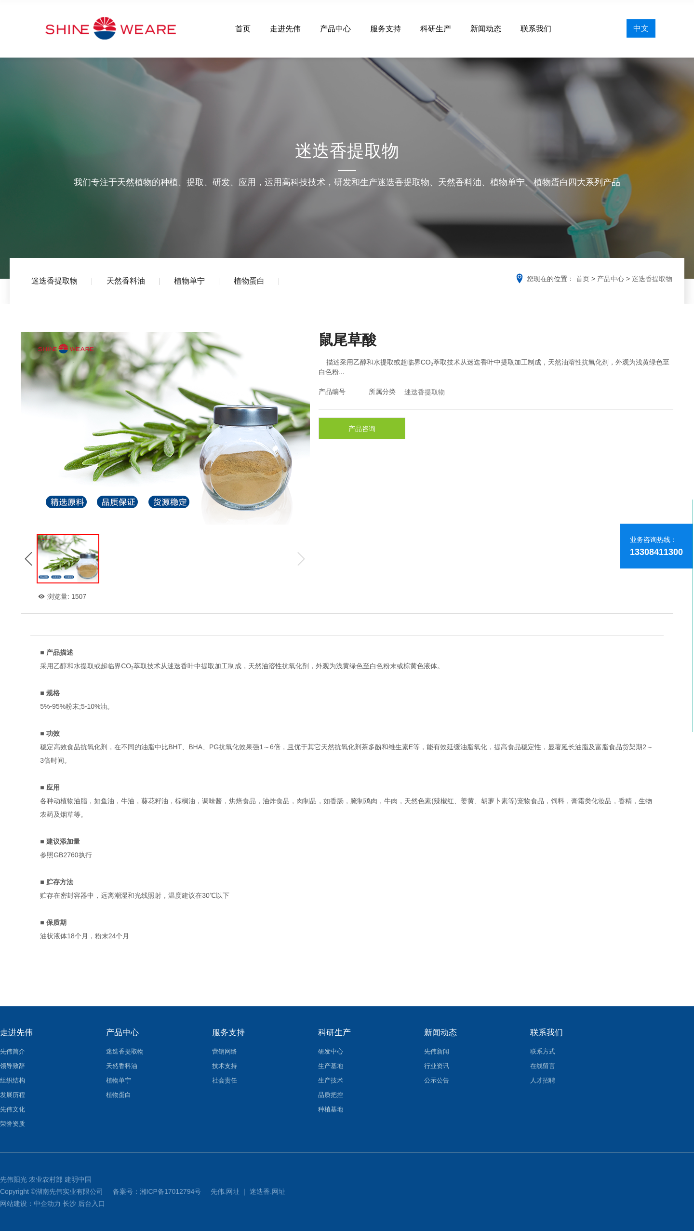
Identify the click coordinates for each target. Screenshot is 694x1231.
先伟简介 (12, 1051)
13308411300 (656, 552)
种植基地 (330, 1109)
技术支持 (224, 1065)
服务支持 (385, 29)
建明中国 (78, 1179)
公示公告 (436, 1080)
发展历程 (12, 1094)
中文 (641, 28)
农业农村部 (46, 1179)
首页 (243, 29)
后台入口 (91, 1203)
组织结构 (12, 1080)
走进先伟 (285, 29)
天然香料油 (126, 281)
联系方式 (542, 1051)
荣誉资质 (12, 1123)
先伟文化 (12, 1109)
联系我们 (535, 29)
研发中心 (330, 1051)
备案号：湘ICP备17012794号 (158, 1191)
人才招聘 (542, 1080)
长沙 (69, 1203)
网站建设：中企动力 (30, 1203)
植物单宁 (189, 281)
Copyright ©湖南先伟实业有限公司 (52, 1191)
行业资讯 (436, 1065)
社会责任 (224, 1080)
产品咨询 (361, 429)
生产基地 (330, 1065)
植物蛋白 (249, 281)
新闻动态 (485, 29)
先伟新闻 (436, 1051)
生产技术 (330, 1080)
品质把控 (330, 1094)
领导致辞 (12, 1065)
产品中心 (335, 29)
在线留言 (542, 1065)
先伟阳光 (13, 1179)
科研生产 (435, 29)
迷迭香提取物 (54, 281)
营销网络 (224, 1051)
